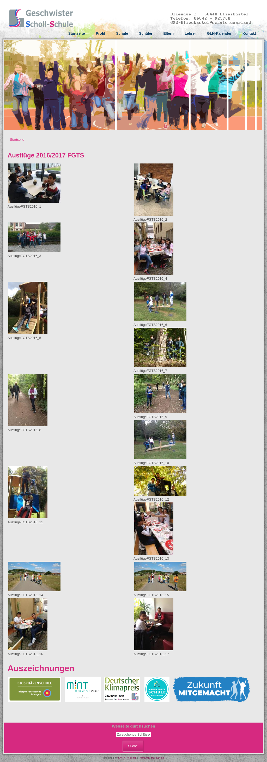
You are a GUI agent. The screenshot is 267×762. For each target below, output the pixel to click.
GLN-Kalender (219, 33)
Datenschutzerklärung (151, 758)
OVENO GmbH (127, 758)
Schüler (145, 33)
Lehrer (190, 33)
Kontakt (249, 33)
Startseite (76, 33)
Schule (122, 33)
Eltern (168, 33)
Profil (100, 33)
